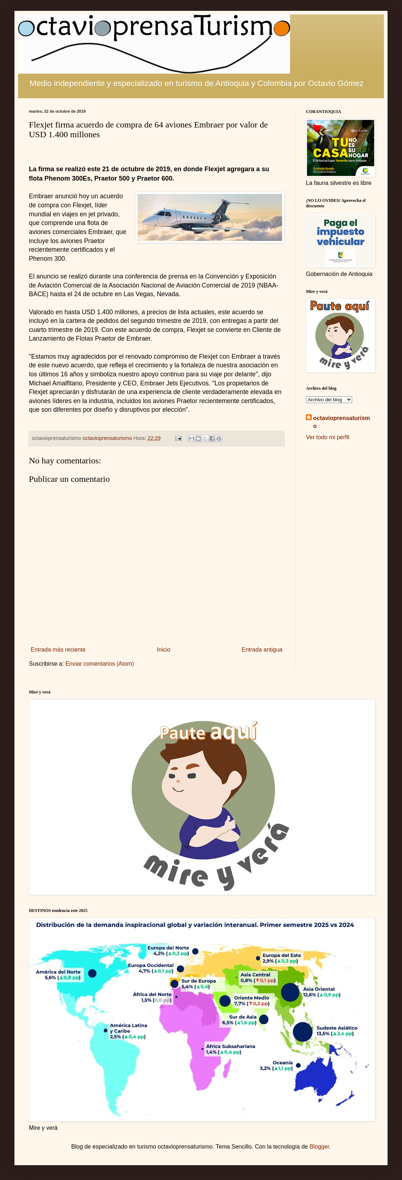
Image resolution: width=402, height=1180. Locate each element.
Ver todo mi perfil (327, 437)
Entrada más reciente (58, 650)
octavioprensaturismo (341, 422)
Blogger (319, 1147)
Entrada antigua (262, 650)
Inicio (163, 650)
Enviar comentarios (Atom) (99, 664)
